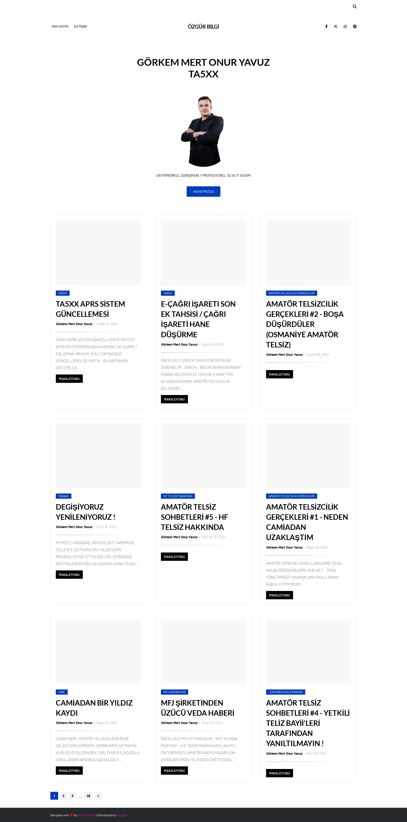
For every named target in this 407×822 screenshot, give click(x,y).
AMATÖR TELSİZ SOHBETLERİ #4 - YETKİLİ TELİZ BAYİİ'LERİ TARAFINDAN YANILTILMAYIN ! (308, 723)
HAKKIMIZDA (203, 191)
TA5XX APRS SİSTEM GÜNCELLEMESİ (90, 308)
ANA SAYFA (60, 26)
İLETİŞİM (80, 26)
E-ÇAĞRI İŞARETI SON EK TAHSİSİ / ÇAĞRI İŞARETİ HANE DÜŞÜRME (198, 319)
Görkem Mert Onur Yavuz (74, 324)
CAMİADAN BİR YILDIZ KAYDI (94, 707)
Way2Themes (87, 815)
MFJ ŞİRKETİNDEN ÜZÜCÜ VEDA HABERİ (197, 707)
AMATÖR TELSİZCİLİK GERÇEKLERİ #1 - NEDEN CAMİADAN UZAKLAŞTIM (307, 522)
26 (88, 796)
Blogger (122, 815)
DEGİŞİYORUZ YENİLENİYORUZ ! (86, 511)
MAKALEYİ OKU (69, 378)
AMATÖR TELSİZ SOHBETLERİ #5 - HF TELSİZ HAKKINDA (194, 516)
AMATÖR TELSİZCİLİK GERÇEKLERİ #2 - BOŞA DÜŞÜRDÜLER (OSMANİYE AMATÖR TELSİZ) (305, 324)
